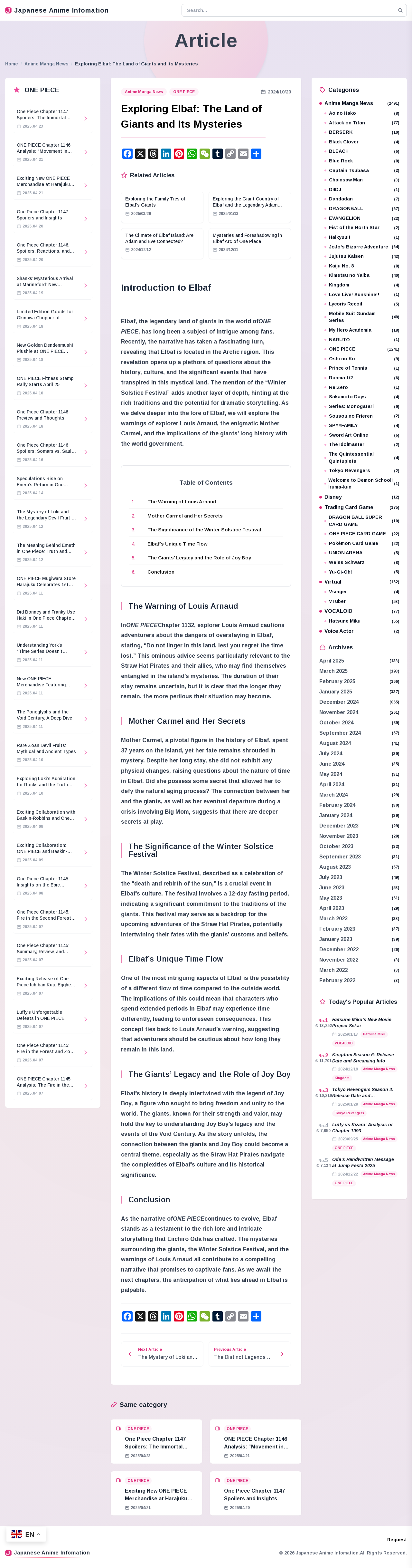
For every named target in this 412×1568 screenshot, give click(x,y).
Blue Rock (361, 161)
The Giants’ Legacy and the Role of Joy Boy (199, 557)
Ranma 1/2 (361, 378)
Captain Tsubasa (361, 170)
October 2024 (336, 722)
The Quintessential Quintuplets (361, 457)
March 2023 (333, 918)
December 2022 (339, 949)
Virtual (359, 582)
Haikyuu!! (361, 237)
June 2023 (331, 887)
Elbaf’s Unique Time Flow (177, 544)
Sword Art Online (361, 435)
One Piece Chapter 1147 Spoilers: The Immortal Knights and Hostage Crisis (159, 1446)
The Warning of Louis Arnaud (181, 501)
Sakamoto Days (361, 397)
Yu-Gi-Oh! (361, 572)
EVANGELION (361, 218)
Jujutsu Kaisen (361, 256)
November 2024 (338, 712)
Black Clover (361, 142)
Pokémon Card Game (361, 543)
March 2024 (333, 795)
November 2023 (338, 836)
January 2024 (335, 815)
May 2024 (330, 774)
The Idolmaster (361, 444)
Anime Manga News (46, 63)
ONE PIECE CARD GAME (361, 534)
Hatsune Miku (361, 621)
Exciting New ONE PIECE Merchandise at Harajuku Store (156, 1498)
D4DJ (361, 189)
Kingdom (361, 285)
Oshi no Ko (361, 359)
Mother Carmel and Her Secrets (185, 515)
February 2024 (337, 805)
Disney (359, 497)
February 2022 (337, 980)
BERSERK (361, 132)
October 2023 (336, 846)
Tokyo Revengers (361, 470)
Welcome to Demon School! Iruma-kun (361, 484)
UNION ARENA (361, 553)
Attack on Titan (361, 123)
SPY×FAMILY (361, 425)
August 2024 (335, 743)
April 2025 (331, 660)
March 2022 (333, 970)
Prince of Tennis (361, 368)
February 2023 (337, 929)
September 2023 (340, 856)
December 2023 (339, 825)
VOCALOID (359, 611)
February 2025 (337, 681)
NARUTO (361, 340)
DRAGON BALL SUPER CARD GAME (361, 521)
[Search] (400, 10)
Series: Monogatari (361, 406)
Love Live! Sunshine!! (361, 294)
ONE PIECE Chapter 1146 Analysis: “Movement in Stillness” (255, 1446)
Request (397, 1539)
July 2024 (330, 753)
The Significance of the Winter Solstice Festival (204, 529)
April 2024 (331, 784)
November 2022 (338, 960)
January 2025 (335, 691)
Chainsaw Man (361, 180)
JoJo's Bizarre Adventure (361, 247)
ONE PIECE (184, 92)
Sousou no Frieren (361, 416)
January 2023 (335, 939)
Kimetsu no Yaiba (361, 275)
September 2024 (340, 733)
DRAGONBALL (361, 208)
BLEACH (361, 151)
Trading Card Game (359, 507)
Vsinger (361, 592)
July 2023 (330, 877)
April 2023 (331, 908)
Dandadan (361, 199)
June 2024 (331, 764)
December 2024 (339, 702)
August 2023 (335, 867)
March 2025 (333, 671)
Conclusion (160, 572)
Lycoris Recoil (361, 304)
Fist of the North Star (361, 227)
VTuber (361, 601)
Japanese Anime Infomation (57, 10)
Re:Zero (361, 387)
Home (11, 63)
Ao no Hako (361, 113)
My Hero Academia (361, 330)
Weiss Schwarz (361, 562)
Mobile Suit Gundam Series (361, 317)
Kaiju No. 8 (361, 266)
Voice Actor (359, 631)
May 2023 (330, 898)
